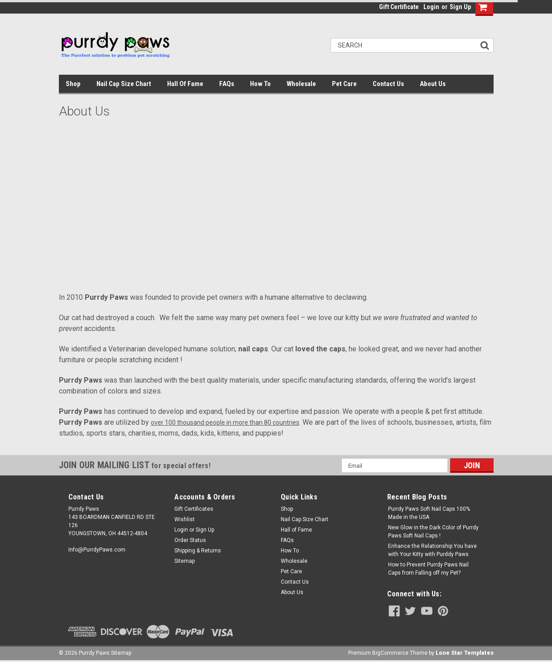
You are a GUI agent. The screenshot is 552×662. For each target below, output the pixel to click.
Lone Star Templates (465, 653)
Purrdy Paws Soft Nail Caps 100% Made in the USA (429, 513)
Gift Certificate (399, 6)
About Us (433, 84)
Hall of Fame (185, 84)
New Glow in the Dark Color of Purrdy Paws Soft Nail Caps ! (433, 531)
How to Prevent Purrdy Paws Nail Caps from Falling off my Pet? (428, 568)
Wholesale (301, 84)
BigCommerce (390, 653)
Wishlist (184, 519)
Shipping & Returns (197, 550)
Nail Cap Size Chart (123, 84)
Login (431, 6)
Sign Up (460, 6)
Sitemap (184, 561)
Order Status (190, 540)
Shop (73, 84)
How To (260, 84)
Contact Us (388, 84)
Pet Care (344, 84)
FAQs (226, 84)
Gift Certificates (193, 509)
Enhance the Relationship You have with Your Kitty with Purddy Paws (432, 550)
